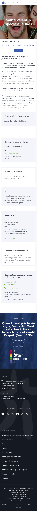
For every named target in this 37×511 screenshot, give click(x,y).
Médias (30, 488)
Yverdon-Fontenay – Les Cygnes (14, 470)
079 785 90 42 (13, 288)
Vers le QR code (9, 238)
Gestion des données (18, 501)
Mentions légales (20, 488)
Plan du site (8, 488)
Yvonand (4, 478)
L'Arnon (4, 448)
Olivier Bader (12, 285)
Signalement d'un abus (18, 492)
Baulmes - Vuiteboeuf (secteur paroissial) (17, 435)
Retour (18, 50)
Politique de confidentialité (18, 490)
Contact (28, 498)
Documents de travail (18, 494)
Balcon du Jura (7, 440)
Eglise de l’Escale (13, 153)
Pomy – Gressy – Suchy (10, 465)
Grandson (5, 444)
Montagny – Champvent (11, 457)
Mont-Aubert (6, 452)
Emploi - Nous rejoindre (15, 498)
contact (12, 388)
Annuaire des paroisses (18, 496)
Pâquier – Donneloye (9, 461)
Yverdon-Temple (8, 474)
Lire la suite (18, 341)
